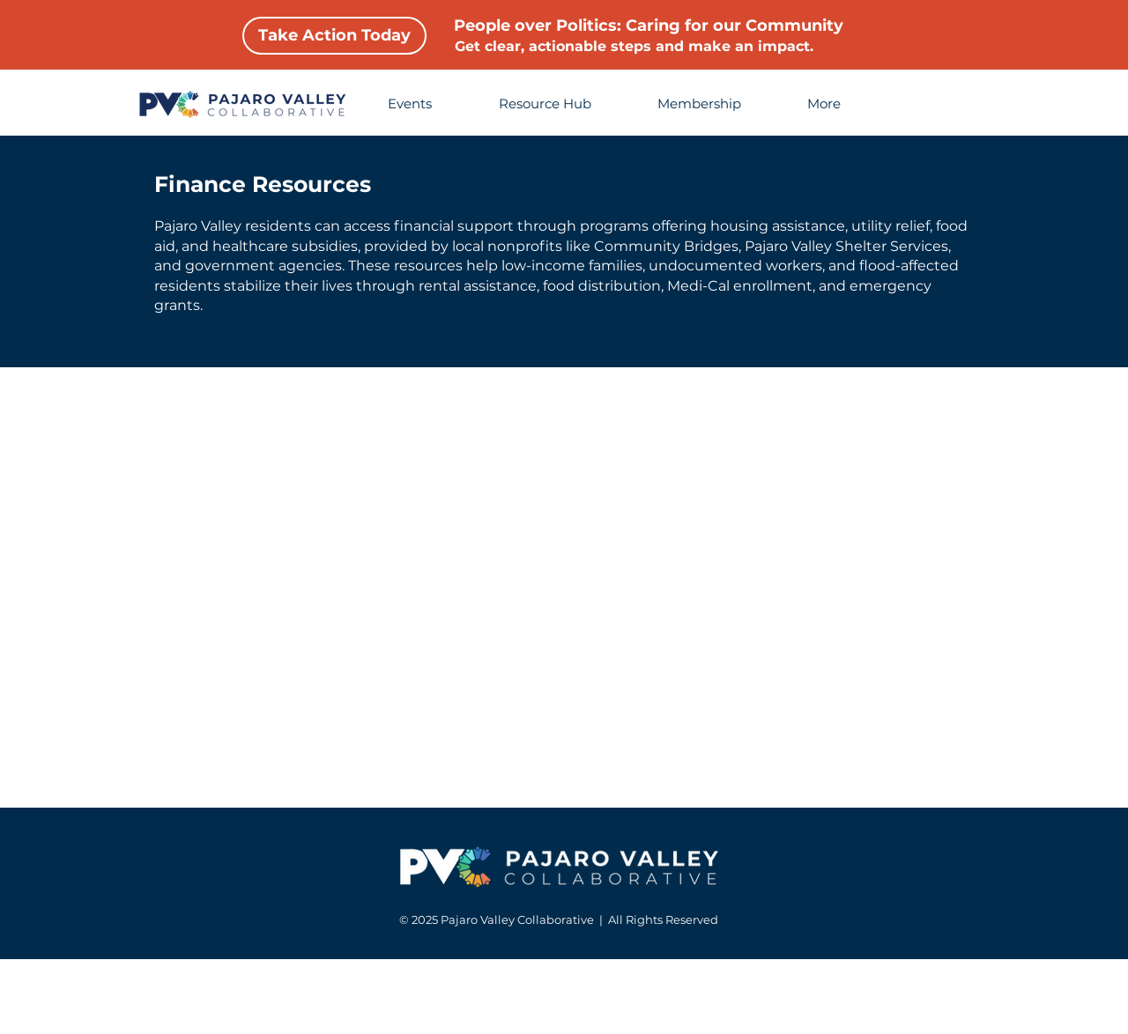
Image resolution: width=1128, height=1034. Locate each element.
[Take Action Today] (334, 36)
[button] (844, 104)
